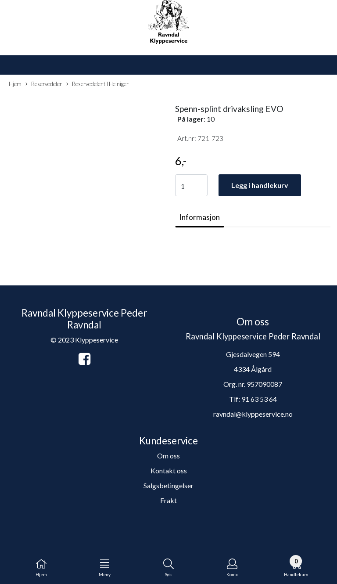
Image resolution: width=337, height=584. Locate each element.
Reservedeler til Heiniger (97, 84)
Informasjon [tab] (199, 217)
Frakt (168, 500)
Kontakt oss (169, 470)
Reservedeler (43, 84)
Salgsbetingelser (168, 485)
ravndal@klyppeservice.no (253, 414)
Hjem (15, 83)
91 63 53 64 (259, 399)
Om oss (168, 455)
